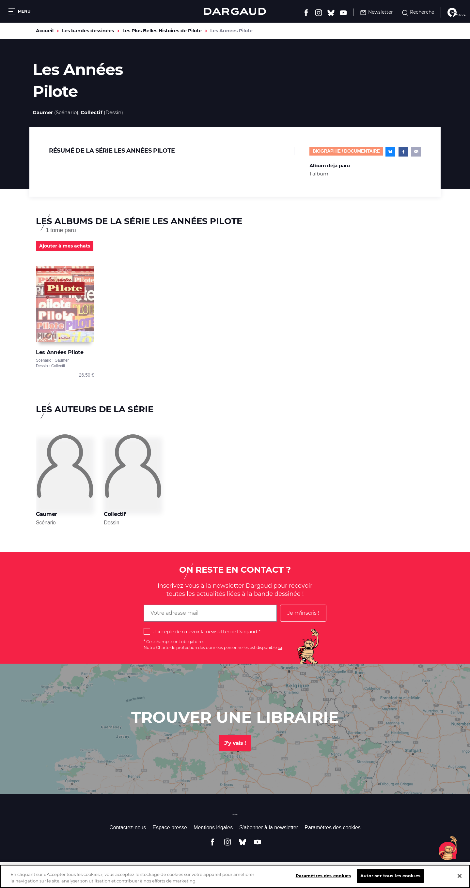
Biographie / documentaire (346, 151)
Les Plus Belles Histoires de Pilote (162, 31)
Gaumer (43, 112)
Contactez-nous (127, 827)
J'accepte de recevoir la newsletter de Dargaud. (205, 632)
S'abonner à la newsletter (268, 827)
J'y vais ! (235, 743)
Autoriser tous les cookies (390, 880)
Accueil (45, 31)
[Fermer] (459, 880)
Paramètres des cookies (333, 827)
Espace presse (169, 827)
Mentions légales (213, 827)
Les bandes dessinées (88, 31)
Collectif (91, 112)
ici (280, 647)
